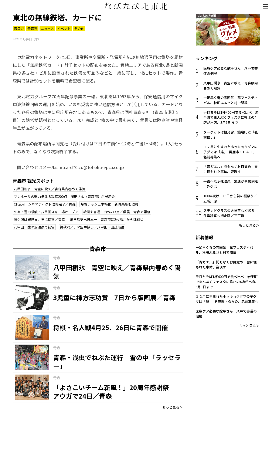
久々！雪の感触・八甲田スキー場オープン (46, 211)
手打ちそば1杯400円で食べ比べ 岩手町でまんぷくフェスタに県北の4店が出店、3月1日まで (231, 116)
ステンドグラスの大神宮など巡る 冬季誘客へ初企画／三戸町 (230, 212)
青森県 (19, 28)
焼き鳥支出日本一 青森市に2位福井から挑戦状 (106, 219)
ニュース (47, 28)
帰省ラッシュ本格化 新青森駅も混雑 (109, 204)
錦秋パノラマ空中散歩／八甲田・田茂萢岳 (92, 227)
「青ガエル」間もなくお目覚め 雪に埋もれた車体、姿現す (230, 168)
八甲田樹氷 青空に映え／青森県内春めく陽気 (49, 188)
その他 (79, 28)
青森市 (32, 28)
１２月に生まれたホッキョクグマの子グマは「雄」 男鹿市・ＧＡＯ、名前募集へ (230, 151)
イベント (64, 28)
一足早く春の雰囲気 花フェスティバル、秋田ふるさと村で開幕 (230, 99)
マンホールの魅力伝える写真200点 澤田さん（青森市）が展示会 (64, 196)
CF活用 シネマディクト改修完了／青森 (44, 204)
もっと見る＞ (172, 407)
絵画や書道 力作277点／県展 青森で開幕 (116, 211)
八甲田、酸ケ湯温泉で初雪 (34, 227)
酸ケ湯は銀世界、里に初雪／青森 (39, 219)
